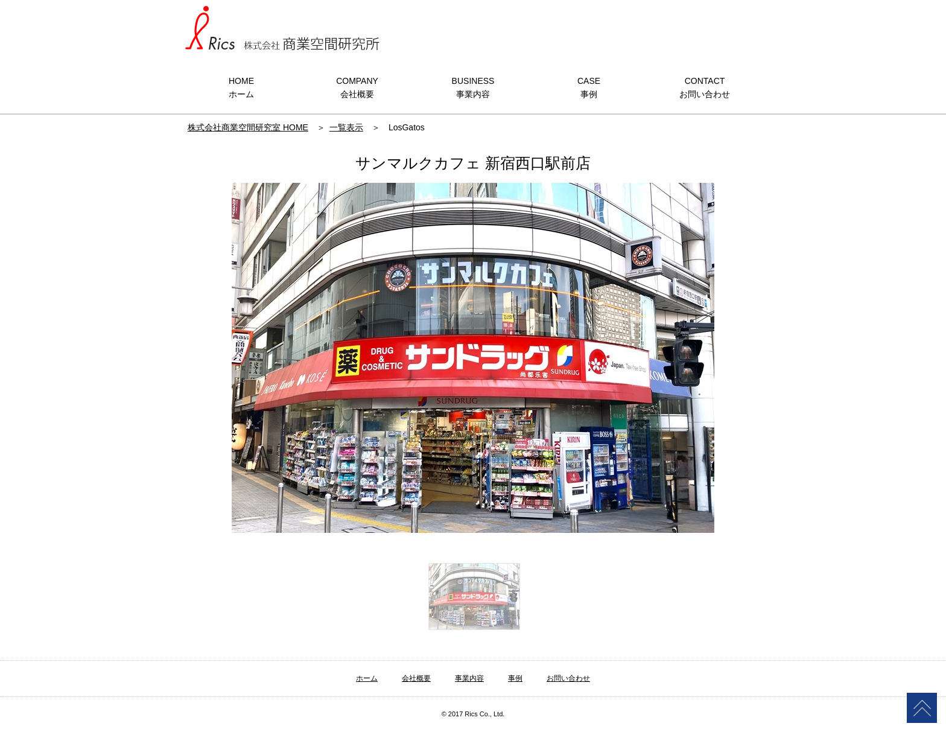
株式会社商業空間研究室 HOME (248, 127)
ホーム (367, 678)
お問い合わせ (568, 678)
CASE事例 (588, 87)
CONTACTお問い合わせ (704, 87)
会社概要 (416, 678)
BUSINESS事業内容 (473, 87)
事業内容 (469, 678)
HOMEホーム (241, 87)
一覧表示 (346, 127)
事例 (515, 678)
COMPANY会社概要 (357, 87)
